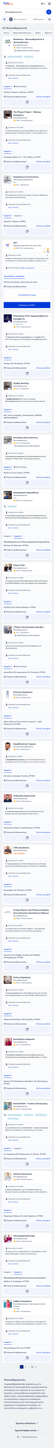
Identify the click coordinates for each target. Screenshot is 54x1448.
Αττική (6, 33)
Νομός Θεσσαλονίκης (22, 33)
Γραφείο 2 (18, 216)
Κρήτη (38, 33)
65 (32, 1367)
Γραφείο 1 (8, 86)
